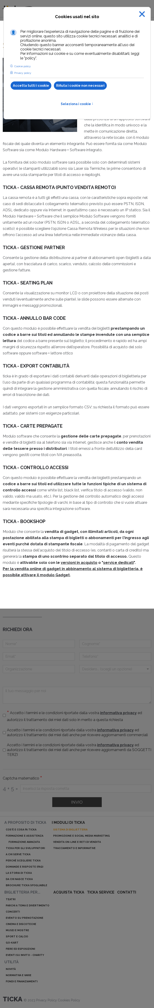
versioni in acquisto (79, 562)
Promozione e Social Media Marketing (81, 835)
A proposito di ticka (25, 822)
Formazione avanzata (24, 842)
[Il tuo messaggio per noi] (77, 695)
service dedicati (118, 562)
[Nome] (39, 644)
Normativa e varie (18, 975)
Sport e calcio (17, 936)
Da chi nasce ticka (19, 879)
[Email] (39, 656)
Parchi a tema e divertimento (27, 905)
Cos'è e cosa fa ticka (21, 829)
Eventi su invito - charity (25, 955)
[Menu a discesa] (115, 669)
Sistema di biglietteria (70, 829)
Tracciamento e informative (74, 848)
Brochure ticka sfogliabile (26, 885)
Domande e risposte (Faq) (24, 866)
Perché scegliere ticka (23, 860)
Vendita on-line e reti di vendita (77, 842)
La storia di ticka (19, 873)
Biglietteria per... (22, 892)
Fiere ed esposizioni (20, 948)
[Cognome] (115, 644)
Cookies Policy (69, 1000)
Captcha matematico (22, 778)
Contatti (126, 892)
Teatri (10, 899)
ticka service (100, 892)
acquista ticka (68, 892)
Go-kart (12, 942)
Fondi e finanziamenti (22, 981)
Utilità (11, 962)
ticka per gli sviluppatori (25, 848)
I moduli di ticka (68, 822)
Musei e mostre (17, 930)
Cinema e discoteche (21, 924)
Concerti (13, 911)
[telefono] (115, 656)
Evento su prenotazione (24, 917)
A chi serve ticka (18, 854)
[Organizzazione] (39, 669)
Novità (11, 969)
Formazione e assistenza (24, 835)
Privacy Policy (47, 1000)
